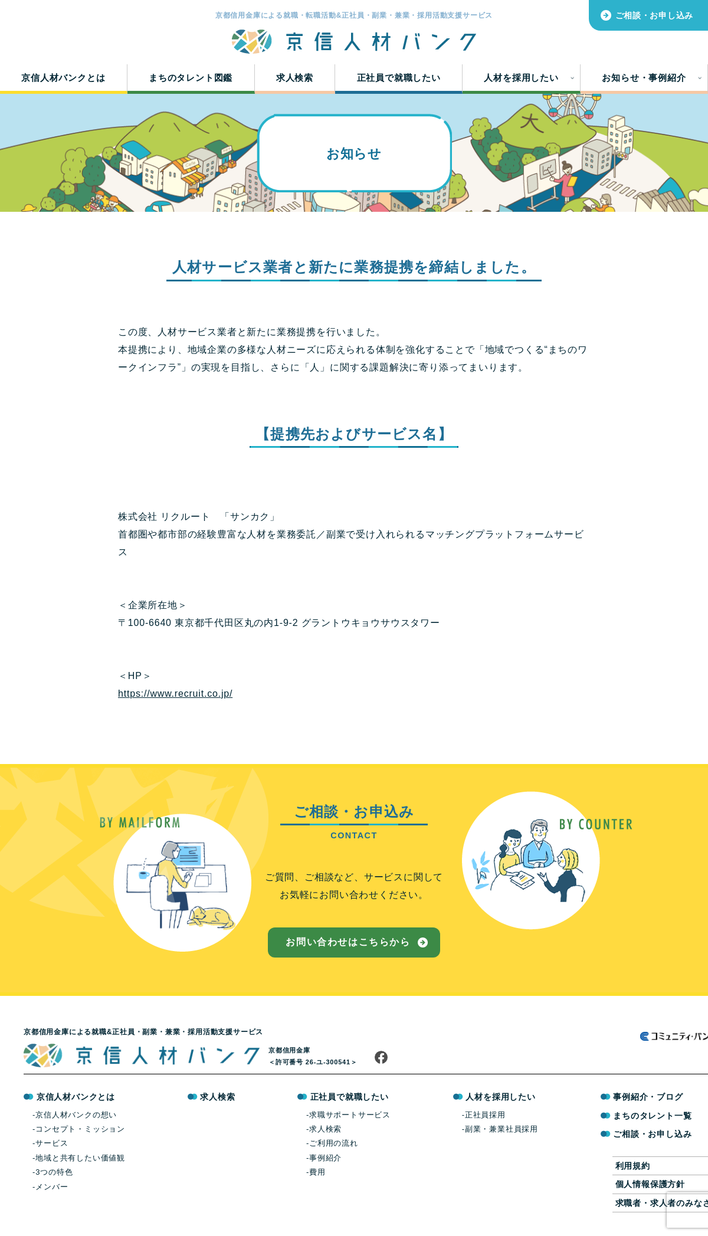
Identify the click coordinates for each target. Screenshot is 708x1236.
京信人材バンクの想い (76, 1114)
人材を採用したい (521, 78)
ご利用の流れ (333, 1143)
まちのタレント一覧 (652, 1115)
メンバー (51, 1186)
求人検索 (294, 78)
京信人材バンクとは (63, 78)
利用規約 (632, 1166)
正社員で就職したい (399, 78)
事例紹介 (325, 1157)
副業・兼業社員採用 (501, 1128)
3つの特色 (54, 1172)
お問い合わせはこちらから (348, 942)
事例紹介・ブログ (648, 1096)
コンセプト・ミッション (80, 1128)
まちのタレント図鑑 (190, 78)
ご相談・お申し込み (654, 15)
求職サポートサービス (350, 1114)
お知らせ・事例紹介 (644, 78)
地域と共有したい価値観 (80, 1157)
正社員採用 (485, 1114)
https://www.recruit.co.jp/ (175, 694)
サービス (51, 1143)
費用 (317, 1172)
